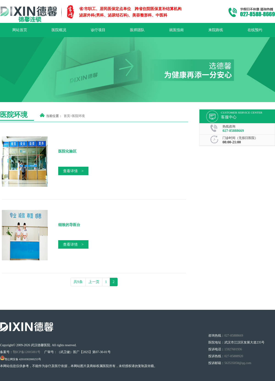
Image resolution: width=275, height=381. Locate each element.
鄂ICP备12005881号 (27, 352)
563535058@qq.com (237, 363)
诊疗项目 (98, 30)
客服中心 (228, 117)
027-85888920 (233, 356)
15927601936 (233, 349)
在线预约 (255, 30)
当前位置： (54, 116)
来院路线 (215, 30)
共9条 (78, 282)
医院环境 (78, 116)
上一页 (93, 282)
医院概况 (59, 30)
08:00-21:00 (232, 142)
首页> (68, 116)
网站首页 (19, 30)
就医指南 (176, 30)
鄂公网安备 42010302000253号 (20, 359)
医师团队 (137, 30)
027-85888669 (233, 131)
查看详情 (73, 171)
